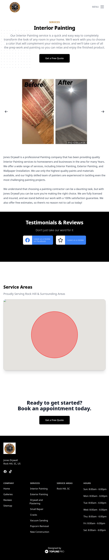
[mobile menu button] (102, 6)
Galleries (8, 494)
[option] (54, 111)
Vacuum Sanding (39, 520)
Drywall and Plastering (36, 501)
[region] (54, 111)
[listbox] (54, 111)
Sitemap (7, 505)
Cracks (33, 514)
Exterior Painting (39, 494)
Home (6, 488)
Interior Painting (39, 488)
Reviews (7, 500)
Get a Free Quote (54, 58)
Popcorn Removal (39, 526)
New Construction (39, 531)
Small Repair (36, 509)
